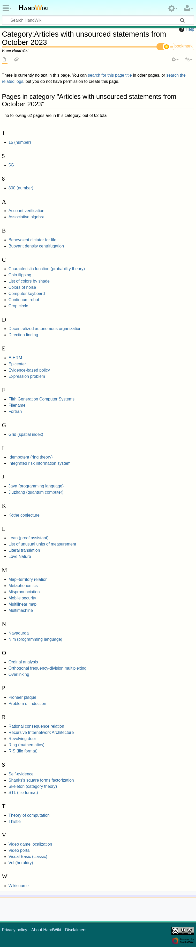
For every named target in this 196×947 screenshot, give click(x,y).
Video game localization (30, 844)
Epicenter (17, 364)
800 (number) (21, 188)
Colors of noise (22, 287)
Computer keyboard (27, 293)
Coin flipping (20, 275)
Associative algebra (26, 217)
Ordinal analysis (23, 662)
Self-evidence (21, 774)
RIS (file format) (23, 751)
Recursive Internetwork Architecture (41, 732)
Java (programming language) (36, 486)
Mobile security (22, 598)
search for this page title (110, 75)
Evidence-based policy (29, 370)
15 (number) (20, 142)
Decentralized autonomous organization (45, 328)
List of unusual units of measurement (42, 544)
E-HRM (15, 358)
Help (186, 29)
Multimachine (21, 610)
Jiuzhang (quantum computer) (36, 492)
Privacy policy (14, 930)
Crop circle (18, 306)
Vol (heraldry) (21, 863)
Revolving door (22, 738)
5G (11, 165)
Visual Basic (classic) (28, 856)
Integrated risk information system (40, 463)
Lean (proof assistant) (29, 538)
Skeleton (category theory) (33, 786)
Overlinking (19, 674)
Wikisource (19, 886)
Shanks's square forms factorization (41, 780)
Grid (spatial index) (26, 434)
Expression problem (27, 376)
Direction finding (23, 335)
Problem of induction (27, 703)
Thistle (15, 821)
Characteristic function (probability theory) (47, 269)
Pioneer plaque (22, 697)
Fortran (15, 411)
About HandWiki (46, 930)
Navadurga (19, 633)
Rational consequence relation (36, 726)
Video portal (20, 850)
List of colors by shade (29, 281)
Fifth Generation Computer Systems (41, 399)
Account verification (26, 210)
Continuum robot (24, 300)
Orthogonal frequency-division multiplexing (48, 668)
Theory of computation (29, 815)
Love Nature (20, 556)
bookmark (184, 46)
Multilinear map (22, 604)
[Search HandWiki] (98, 20)
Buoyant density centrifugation (36, 246)
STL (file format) (23, 792)
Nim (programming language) (35, 639)
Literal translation (24, 550)
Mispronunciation (24, 592)
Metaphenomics (23, 585)
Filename (17, 405)
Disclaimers (76, 930)
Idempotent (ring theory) (31, 457)
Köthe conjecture (24, 515)
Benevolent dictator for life (32, 240)
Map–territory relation (28, 579)
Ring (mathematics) (26, 745)
